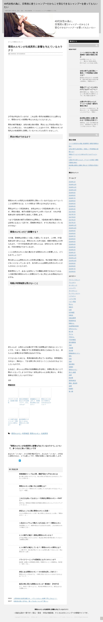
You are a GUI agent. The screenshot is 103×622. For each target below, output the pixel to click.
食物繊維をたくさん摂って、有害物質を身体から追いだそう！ (35, 401)
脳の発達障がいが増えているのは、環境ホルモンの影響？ (24, 422)
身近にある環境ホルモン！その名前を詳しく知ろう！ (38, 572)
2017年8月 (72, 212)
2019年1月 (72, 182)
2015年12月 (72, 255)
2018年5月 (72, 203)
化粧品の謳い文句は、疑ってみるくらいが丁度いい (31, 601)
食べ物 (71, 391)
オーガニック (73, 285)
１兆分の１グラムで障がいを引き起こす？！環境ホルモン (40, 523)
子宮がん (71, 337)
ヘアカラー (72, 296)
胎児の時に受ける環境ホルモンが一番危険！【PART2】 (39, 584)
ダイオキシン (73, 291)
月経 (70, 345)
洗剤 (70, 359)
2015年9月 (72, 263)
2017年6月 (72, 217)
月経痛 (71, 348)
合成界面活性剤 (74, 326)
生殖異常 (44, 433)
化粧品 (71, 315)
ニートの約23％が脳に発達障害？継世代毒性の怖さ (89, 55)
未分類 (71, 350)
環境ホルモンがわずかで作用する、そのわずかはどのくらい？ (46, 401)
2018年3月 (72, 209)
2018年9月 (72, 192)
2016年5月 (72, 241)
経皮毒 (71, 378)
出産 (70, 310)
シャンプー (72, 288)
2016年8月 (72, 233)
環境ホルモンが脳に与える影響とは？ (32, 486)
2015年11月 (72, 258)
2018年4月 (72, 206)
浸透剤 (71, 367)
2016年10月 (72, 228)
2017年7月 (72, 214)
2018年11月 (72, 187)
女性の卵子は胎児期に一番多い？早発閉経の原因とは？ (89, 73)
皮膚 (70, 375)
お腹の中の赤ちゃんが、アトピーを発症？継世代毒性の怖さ (89, 104)
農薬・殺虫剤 (73, 383)
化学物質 (71, 312)
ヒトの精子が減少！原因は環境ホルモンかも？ (36, 535)
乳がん (71, 304)
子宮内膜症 (72, 339)
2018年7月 (72, 198)
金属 (70, 386)
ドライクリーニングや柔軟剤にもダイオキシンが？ (37, 559)
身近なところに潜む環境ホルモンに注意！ (34, 511)
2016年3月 (72, 247)
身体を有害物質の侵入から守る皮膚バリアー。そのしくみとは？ (24, 401)
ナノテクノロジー (74, 293)
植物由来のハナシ (74, 353)
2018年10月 (72, 190)
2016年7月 (72, 236)
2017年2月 (72, 220)
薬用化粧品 (72, 380)
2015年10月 (72, 260)
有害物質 (25, 433)
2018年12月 (72, 184)
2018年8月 (72, 195)
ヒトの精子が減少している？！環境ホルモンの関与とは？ (13, 422)
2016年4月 (72, 244)
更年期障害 (72, 342)
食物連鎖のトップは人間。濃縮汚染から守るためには (38, 474)
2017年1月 (72, 222)
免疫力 (71, 307)
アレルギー (72, 282)
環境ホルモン (16, 433)
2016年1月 (72, 252)
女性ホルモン (73, 329)
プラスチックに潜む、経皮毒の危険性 (13, 400)
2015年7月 (72, 269)
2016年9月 (72, 231)
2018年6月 (72, 201)
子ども (71, 334)
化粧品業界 (72, 318)
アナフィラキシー (74, 280)
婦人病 (71, 331)
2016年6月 (72, 239)
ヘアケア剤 (72, 299)
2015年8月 (72, 266)
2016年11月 (72, 225)
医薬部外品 (72, 320)
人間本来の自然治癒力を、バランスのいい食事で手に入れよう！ (35, 598)
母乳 (70, 356)
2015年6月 (72, 271)
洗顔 (70, 361)
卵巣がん (71, 323)
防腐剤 (71, 388)
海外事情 (71, 364)
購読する (73, 41)
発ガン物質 (72, 372)
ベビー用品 (72, 301)
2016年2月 (72, 250)
